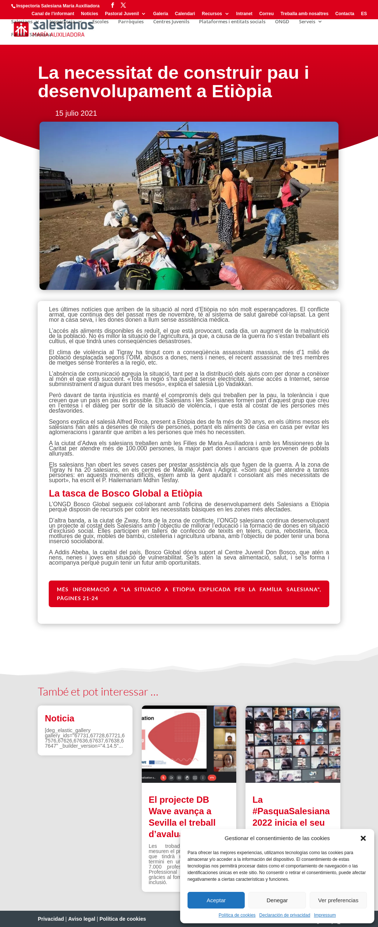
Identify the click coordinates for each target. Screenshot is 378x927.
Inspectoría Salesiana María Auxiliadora (58, 6)
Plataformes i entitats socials (232, 22)
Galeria (160, 13)
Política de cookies (237, 915)
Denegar (277, 900)
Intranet (244, 13)
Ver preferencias (338, 900)
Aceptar (216, 900)
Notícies (89, 13)
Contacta (344, 13)
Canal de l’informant (53, 13)
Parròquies (131, 22)
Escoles (100, 22)
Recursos (212, 13)
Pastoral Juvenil (122, 13)
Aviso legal (81, 919)
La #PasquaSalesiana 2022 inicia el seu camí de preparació (291, 823)
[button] (363, 838)
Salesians (21, 22)
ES (364, 13)
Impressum (325, 915)
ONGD (282, 22)
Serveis (307, 22)
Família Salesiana (31, 35)
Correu (266, 13)
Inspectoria (62, 22)
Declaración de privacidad (284, 915)
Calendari (185, 13)
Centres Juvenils (171, 22)
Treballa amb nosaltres (305, 13)
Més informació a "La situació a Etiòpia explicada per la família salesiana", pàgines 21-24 (189, 593)
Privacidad (51, 919)
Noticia (59, 718)
